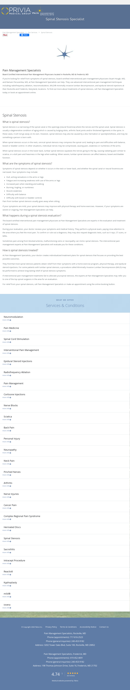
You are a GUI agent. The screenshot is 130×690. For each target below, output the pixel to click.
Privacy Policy (51, 627)
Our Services (32, 32)
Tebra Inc (38, 627)
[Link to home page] (27, 11)
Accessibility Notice (88, 627)
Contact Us (104, 627)
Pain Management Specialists (13, 32)
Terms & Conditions (68, 627)
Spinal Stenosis (46, 32)
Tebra (76, 680)
